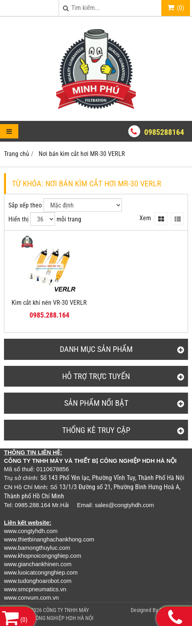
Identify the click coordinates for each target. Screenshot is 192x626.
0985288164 (164, 132)
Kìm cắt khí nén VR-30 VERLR (49, 302)
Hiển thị (18, 219)
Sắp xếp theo (25, 205)
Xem (145, 218)
